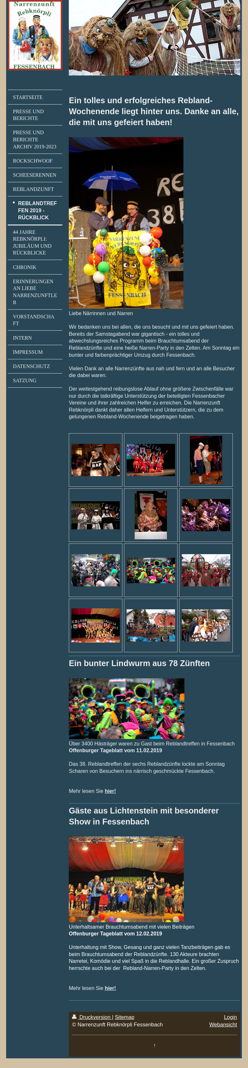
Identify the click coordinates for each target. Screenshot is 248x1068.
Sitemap (125, 1017)
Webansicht (223, 1024)
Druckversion (92, 1017)
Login (230, 1017)
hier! (110, 791)
